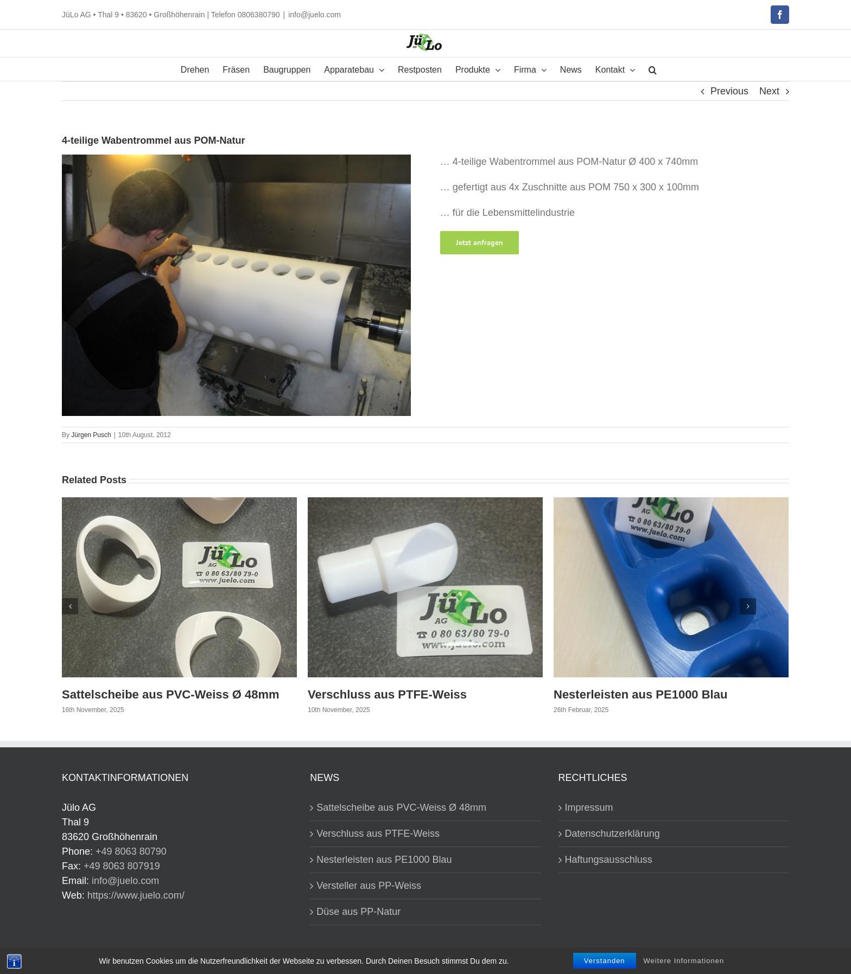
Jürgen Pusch (91, 435)
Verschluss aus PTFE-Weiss (387, 694)
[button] (653, 69)
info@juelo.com (314, 14)
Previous (729, 91)
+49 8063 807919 (122, 866)
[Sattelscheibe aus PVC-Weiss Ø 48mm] (179, 586)
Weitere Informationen (684, 961)
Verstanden (604, 961)
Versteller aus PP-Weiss (368, 885)
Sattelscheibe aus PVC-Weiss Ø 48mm (171, 694)
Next (769, 91)
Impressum (589, 807)
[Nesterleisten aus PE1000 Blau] (671, 586)
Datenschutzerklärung (612, 833)
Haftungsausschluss (608, 859)
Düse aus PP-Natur (358, 911)
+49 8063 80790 (131, 851)
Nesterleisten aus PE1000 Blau (640, 694)
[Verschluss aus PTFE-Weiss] (425, 586)
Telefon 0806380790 (245, 14)
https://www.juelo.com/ (136, 895)
